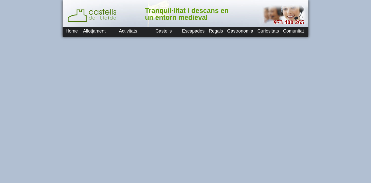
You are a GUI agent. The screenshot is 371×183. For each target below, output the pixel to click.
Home (72, 31)
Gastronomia (240, 31)
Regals (216, 31)
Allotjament (94, 31)
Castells (164, 31)
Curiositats (268, 31)
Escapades (193, 31)
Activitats (128, 31)
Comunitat (293, 31)
